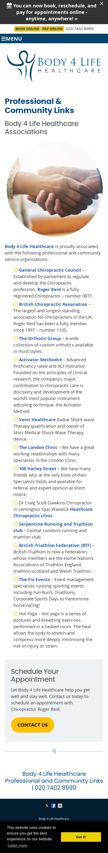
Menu (11, 38)
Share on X (47, 806)
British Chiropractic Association (53, 304)
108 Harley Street (37, 469)
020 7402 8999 (80, 29)
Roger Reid (49, 289)
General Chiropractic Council (50, 270)
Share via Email (60, 806)
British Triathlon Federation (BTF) (55, 545)
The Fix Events (34, 580)
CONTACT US (33, 725)
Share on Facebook (54, 806)
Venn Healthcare (37, 420)
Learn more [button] (17, 845)
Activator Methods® (41, 360)
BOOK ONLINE (27, 29)
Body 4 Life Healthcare (29, 246)
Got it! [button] (81, 837)
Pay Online (52, 29)
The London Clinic (38, 447)
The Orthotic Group (40, 338)
